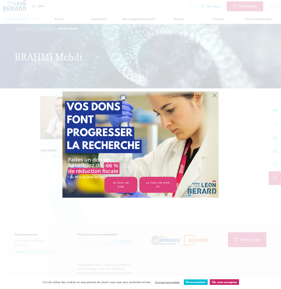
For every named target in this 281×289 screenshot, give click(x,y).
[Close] (215, 96)
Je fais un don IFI (158, 184)
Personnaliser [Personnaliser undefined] (196, 282)
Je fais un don (121, 184)
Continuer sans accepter (167, 282)
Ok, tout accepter (224, 282)
